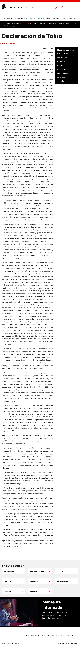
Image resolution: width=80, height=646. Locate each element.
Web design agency (64, 643)
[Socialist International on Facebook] (61, 7)
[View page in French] (51, 7)
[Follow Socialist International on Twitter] (56, 7)
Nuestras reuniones (65, 51)
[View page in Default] (45, 7)
